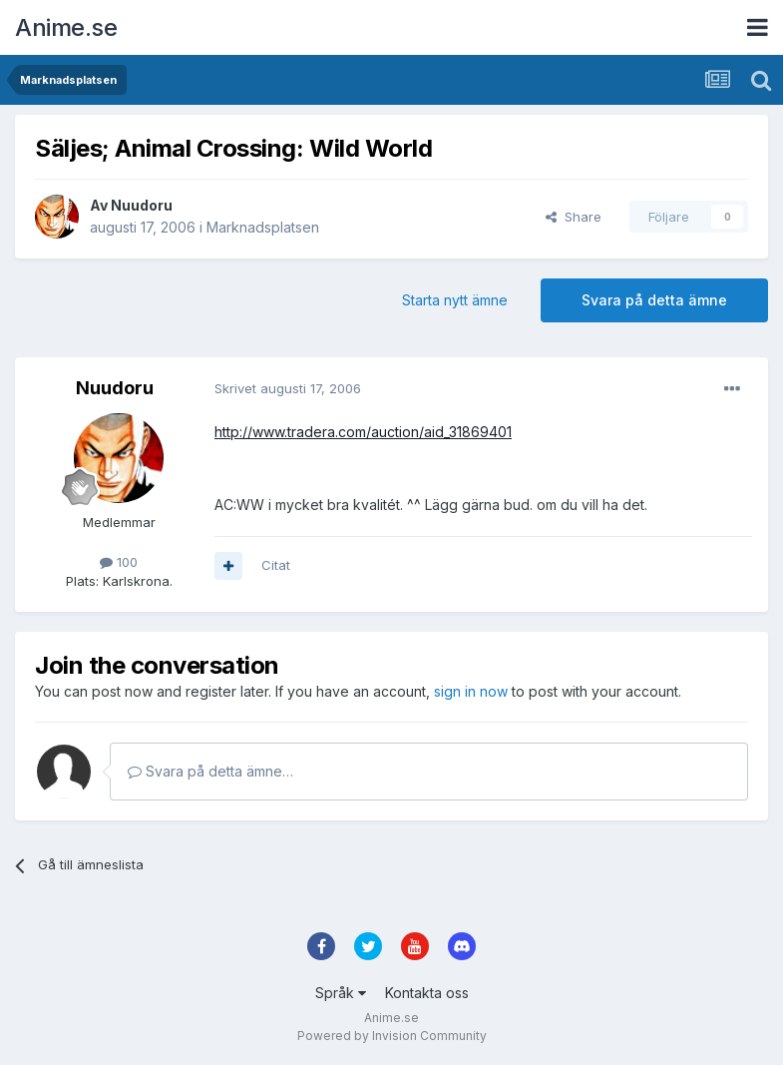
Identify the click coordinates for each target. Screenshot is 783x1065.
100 (119, 562)
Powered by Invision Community (392, 1035)
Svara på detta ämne (654, 299)
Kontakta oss (427, 992)
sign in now (471, 691)
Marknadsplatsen (262, 227)
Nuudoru (142, 205)
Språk (340, 992)
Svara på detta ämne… (210, 771)
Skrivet (287, 388)
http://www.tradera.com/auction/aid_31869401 (363, 431)
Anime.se (66, 27)
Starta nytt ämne (455, 299)
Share (573, 217)
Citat (275, 565)
